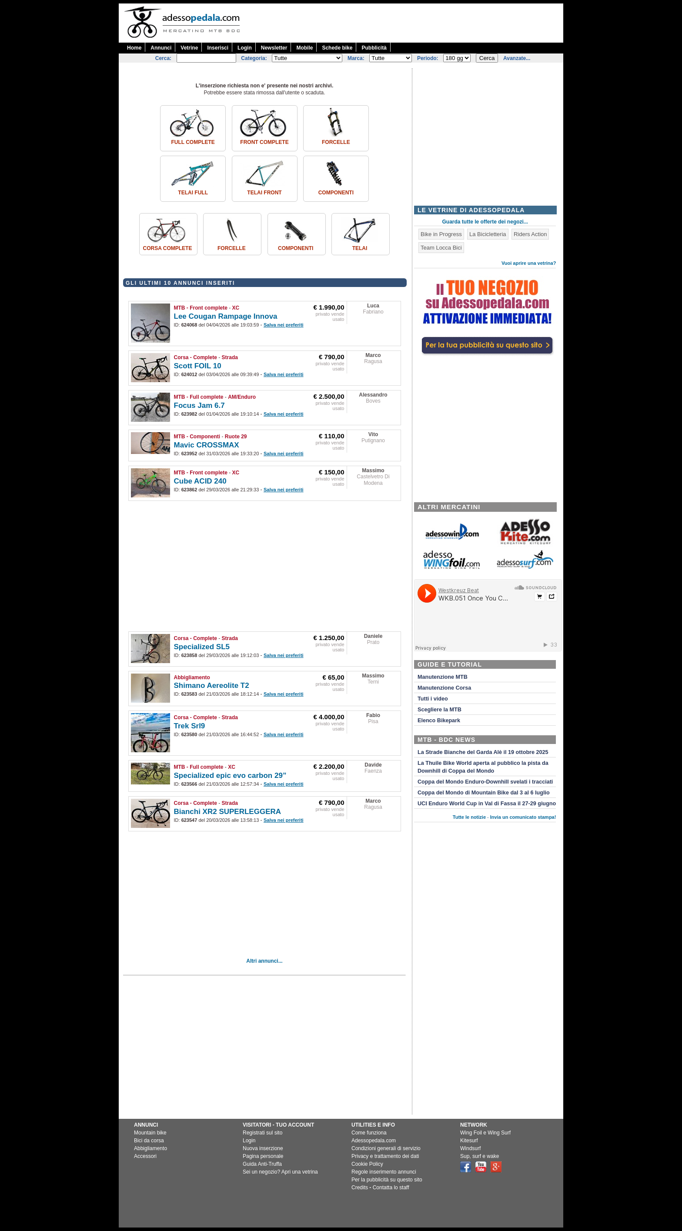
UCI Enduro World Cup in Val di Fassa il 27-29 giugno (487, 804)
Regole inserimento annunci (383, 1172)
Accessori (145, 1156)
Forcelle (336, 142)
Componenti (336, 193)
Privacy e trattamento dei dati (385, 1156)
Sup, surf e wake (479, 1156)
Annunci (160, 48)
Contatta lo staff (391, 1187)
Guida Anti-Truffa (262, 1164)
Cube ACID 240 (200, 481)
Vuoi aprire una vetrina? (528, 263)
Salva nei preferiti (284, 324)
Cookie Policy (367, 1164)
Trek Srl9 (189, 726)
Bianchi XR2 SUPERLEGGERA (227, 811)
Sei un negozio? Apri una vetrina (280, 1172)
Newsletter (274, 48)
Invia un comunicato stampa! (523, 817)
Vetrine (189, 48)
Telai (360, 248)
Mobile (304, 48)
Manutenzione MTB (443, 677)
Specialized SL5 (202, 647)
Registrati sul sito (262, 1133)
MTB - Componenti (197, 437)
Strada (230, 357)
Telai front (264, 193)
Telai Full (193, 193)
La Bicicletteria (487, 234)
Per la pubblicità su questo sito (386, 1180)
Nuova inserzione (263, 1148)
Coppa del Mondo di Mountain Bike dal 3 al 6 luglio (484, 793)
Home (134, 48)
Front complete (264, 142)
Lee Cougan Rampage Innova (225, 316)
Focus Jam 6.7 (199, 405)
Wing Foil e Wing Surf (485, 1133)
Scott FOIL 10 (197, 366)
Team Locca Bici (441, 247)
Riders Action (530, 234)
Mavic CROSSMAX (206, 445)
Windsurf (470, 1148)
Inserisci (217, 48)
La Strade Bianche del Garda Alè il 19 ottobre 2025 (483, 752)
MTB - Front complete (200, 308)
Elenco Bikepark (439, 720)
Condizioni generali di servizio (386, 1148)
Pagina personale (263, 1156)
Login (244, 48)
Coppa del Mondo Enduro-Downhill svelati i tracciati (485, 782)
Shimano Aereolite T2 (211, 685)
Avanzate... (516, 58)
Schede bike (337, 48)
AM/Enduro (242, 397)
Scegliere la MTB (439, 710)
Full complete (192, 142)
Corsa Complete (167, 248)
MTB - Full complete (199, 397)
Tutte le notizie (469, 817)
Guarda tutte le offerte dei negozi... (485, 222)
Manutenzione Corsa (444, 688)
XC (236, 308)
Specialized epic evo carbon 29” (230, 775)
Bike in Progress (441, 234)
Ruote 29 (236, 437)
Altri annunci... (264, 961)
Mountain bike (150, 1133)
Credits (359, 1187)
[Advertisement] (405, 23)
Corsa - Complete (195, 357)
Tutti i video (433, 699)
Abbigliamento (192, 677)
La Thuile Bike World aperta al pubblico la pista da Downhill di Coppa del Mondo (483, 767)
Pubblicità (373, 48)
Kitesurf (469, 1141)
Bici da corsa (149, 1141)
